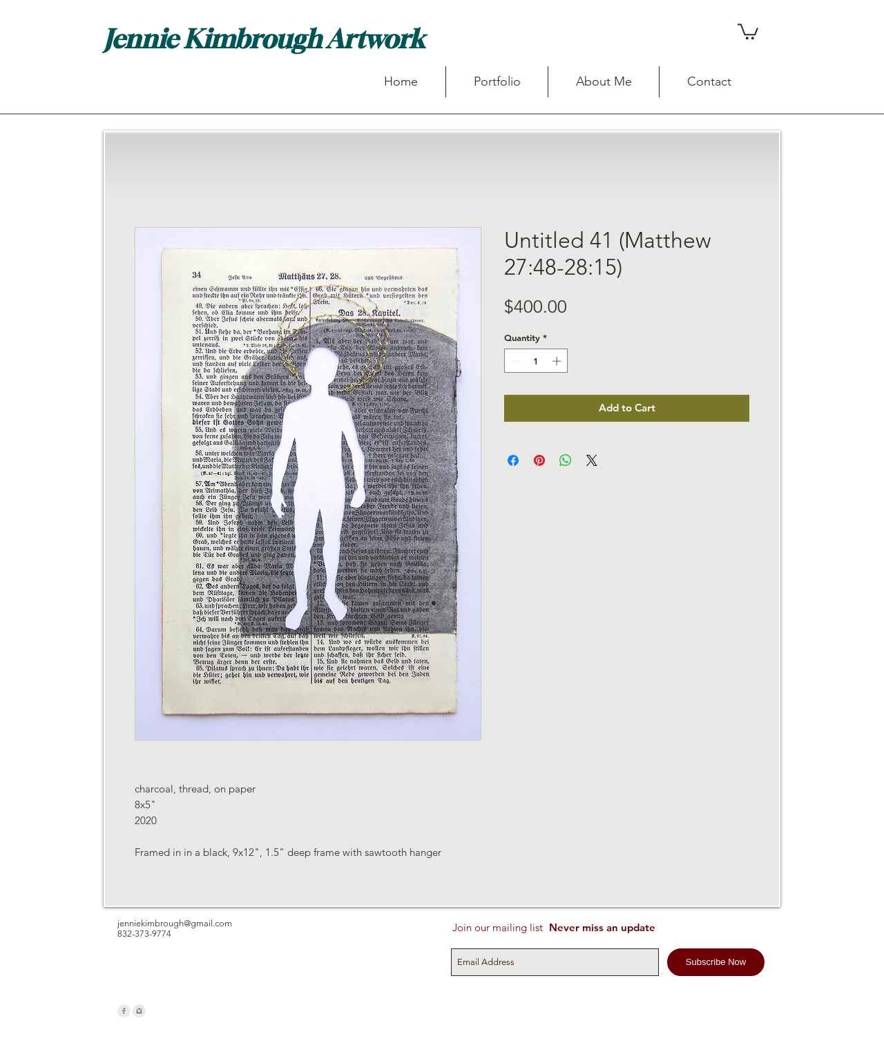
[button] (748, 30)
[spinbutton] (536, 361)
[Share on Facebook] (513, 460)
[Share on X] (592, 460)
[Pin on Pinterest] (539, 460)
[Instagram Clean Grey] (139, 1010)
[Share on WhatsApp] (565, 460)
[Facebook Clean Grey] (124, 1010)
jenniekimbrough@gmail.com (174, 923)
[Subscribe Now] (716, 962)
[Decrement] (514, 361)
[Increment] (558, 361)
